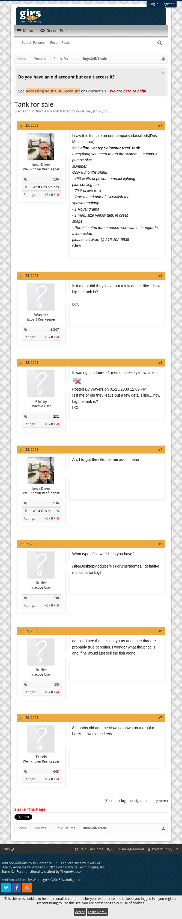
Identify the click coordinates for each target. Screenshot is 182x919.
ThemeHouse (70, 871)
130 (56, 597)
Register (168, 4)
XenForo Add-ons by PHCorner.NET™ (29, 863)
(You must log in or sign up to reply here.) (136, 800)
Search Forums (33, 42)
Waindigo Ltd (71, 879)
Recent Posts (60, 42)
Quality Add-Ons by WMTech (53, 867)
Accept (80, 912)
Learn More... (97, 912)
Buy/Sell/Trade (47, 111)
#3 (160, 362)
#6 (160, 631)
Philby (41, 401)
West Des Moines (45, 187)
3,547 (54, 329)
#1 (160, 125)
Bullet (41, 582)
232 (56, 416)
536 (56, 179)
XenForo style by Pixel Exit (80, 863)
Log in (154, 4)
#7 (160, 717)
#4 (160, 449)
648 (56, 771)
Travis (41, 756)
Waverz (41, 314)
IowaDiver (83, 111)
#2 (160, 275)
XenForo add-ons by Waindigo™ (25, 879)
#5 (160, 544)
